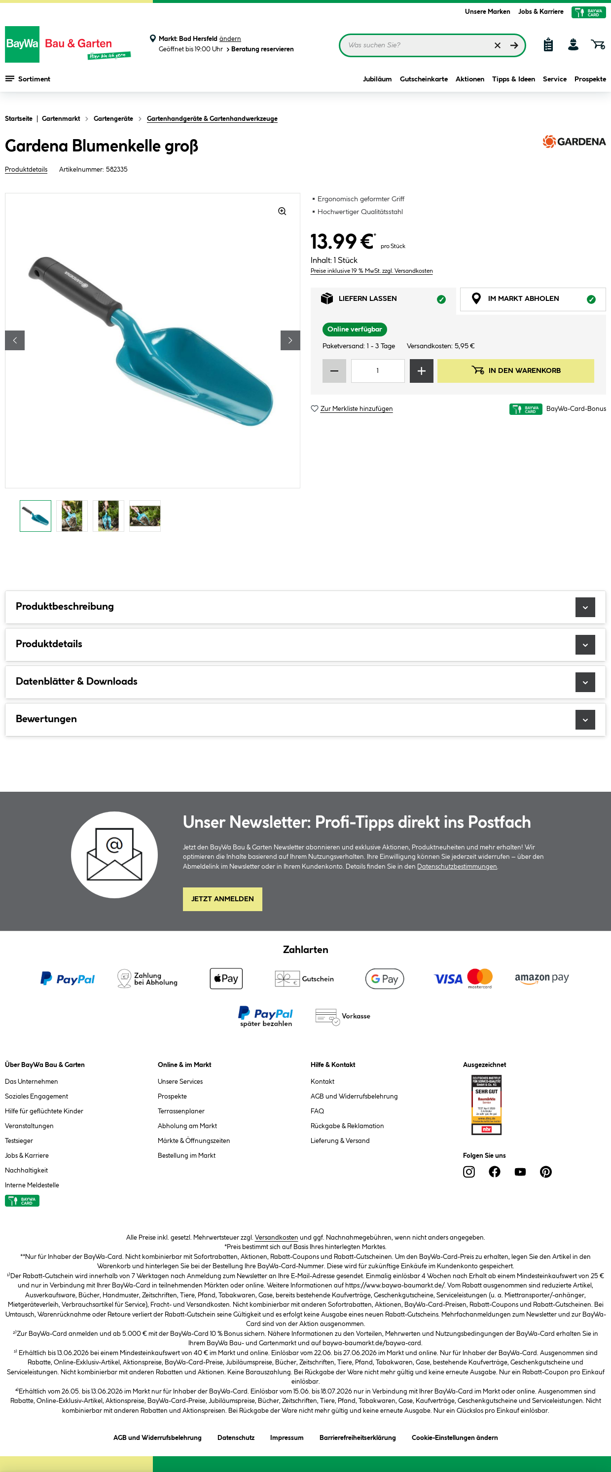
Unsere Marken (487, 12)
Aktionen (470, 84)
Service (555, 84)
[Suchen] (514, 45)
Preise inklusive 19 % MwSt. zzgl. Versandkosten (372, 271)
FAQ (317, 1111)
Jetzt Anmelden (222, 899)
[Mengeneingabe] (378, 371)
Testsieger (19, 1141)
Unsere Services (180, 1082)
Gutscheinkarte (424, 84)
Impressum (287, 1436)
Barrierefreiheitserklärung (358, 1436)
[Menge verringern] (334, 371)
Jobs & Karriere (541, 12)
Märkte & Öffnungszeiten (194, 1141)
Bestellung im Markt (187, 1156)
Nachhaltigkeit (26, 1171)
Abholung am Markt (187, 1126)
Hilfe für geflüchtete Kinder (44, 1111)
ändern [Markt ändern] (230, 39)
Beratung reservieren (259, 49)
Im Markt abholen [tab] (538, 301)
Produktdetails (26, 170)
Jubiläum (377, 84)
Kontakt (322, 1082)
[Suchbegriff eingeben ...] (433, 45)
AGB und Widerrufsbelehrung (354, 1097)
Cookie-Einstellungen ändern (455, 1436)
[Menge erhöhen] (421, 371)
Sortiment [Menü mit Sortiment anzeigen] (27, 83)
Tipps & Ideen (513, 84)
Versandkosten (276, 1238)
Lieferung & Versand (340, 1141)
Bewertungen (305, 720)
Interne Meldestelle (32, 1185)
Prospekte (590, 84)
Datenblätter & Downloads (305, 682)
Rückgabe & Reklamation (347, 1126)
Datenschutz (235, 1436)
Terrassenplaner (181, 1111)
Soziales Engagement (36, 1097)
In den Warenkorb (516, 370)
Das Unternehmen (31, 1082)
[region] (153, 365)
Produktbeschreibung (305, 607)
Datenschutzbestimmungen (457, 867)
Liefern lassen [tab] (389, 301)
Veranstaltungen (29, 1126)
